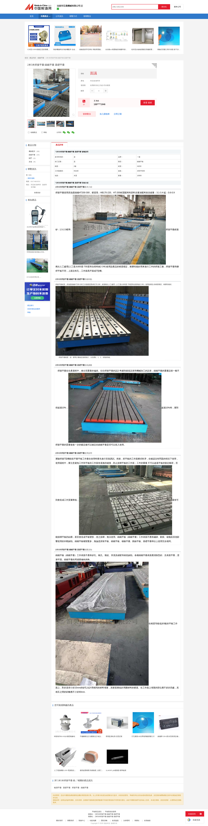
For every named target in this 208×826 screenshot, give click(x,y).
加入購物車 (105, 114)
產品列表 (32, 58)
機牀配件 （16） (34, 151)
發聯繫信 (87, 114)
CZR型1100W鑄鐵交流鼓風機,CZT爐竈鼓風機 (43, 49)
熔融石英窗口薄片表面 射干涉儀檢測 (170, 49)
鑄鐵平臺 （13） (34, 155)
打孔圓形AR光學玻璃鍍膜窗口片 (143, 736)
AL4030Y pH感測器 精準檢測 (116, 770)
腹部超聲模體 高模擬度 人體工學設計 (93, 770)
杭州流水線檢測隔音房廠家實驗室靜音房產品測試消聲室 (151, 49)
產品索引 (30, 305)
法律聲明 (126, 820)
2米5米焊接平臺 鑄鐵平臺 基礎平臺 (107, 814)
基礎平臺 (66, 788)
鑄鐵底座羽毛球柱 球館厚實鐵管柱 (91, 49)
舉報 (44, 132)
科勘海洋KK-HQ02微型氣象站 (64, 736)
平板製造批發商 (110, 812)
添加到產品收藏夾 (33, 309)
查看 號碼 (147, 102)
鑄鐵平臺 (41, 58)
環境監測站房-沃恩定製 (114, 736)
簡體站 (136, 820)
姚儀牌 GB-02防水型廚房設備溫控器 (170, 736)
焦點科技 (107, 823)
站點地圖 (93, 820)
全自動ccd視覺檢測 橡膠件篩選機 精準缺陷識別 (122, 49)
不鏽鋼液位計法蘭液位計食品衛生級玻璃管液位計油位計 (100, 736)
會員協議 (115, 820)
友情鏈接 (147, 820)
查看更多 (37, 193)
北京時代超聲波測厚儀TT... (36, 227)
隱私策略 (104, 820)
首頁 (26, 58)
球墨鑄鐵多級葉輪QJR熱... (36, 252)
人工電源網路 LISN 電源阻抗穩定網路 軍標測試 (71, 770)
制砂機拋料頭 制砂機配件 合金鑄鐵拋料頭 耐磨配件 (71, 49)
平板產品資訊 (97, 812)
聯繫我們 (70, 820)
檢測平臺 (58, 788)
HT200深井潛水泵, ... (34, 277)
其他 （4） (32, 162)
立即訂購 (118, 114)
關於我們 (59, 820)
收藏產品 (32, 132)
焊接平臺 (75, 788)
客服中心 (82, 820)
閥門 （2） (32, 158)
